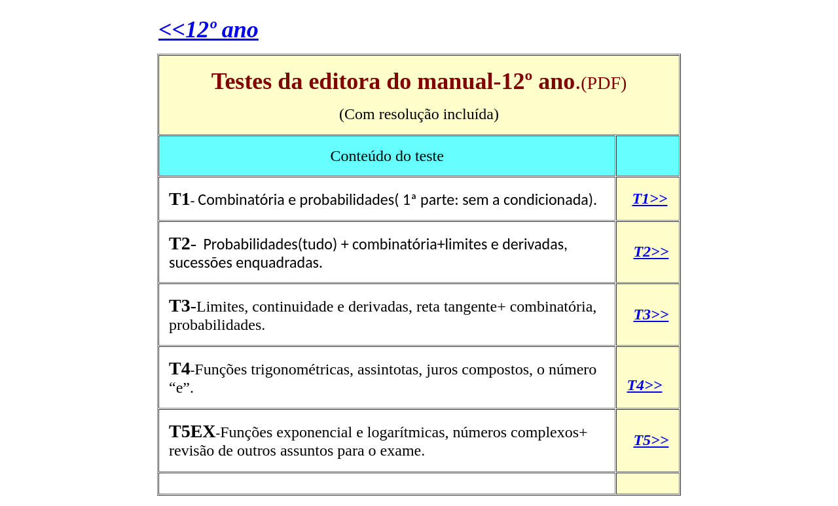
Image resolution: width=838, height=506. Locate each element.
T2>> (650, 251)
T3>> (650, 314)
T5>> (650, 439)
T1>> (649, 198)
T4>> (644, 384)
